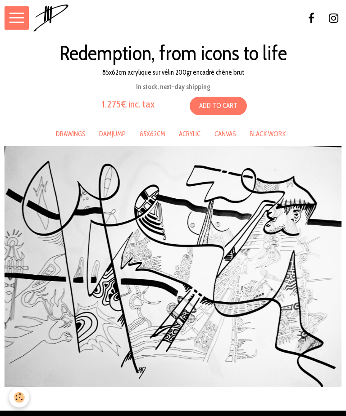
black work (268, 134)
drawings (71, 134)
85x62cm (152, 134)
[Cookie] (19, 397)
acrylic (189, 134)
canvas (225, 134)
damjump (112, 134)
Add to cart (218, 106)
